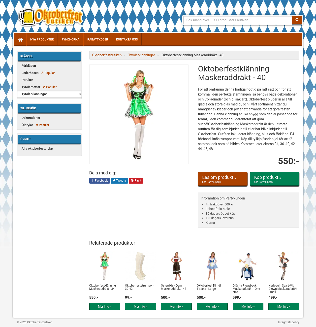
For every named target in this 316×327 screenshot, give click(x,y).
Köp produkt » (274, 179)
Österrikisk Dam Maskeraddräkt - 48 (174, 287)
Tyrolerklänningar (34, 94)
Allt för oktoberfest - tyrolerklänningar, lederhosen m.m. (53, 17)
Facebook (99, 181)
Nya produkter (42, 39)
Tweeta (119, 181)
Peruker (27, 80)
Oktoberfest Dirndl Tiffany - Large (209, 287)
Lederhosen (38, 73)
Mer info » (104, 306)
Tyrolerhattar (39, 87)
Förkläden (29, 65)
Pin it (136, 181)
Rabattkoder (97, 39)
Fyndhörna (70, 39)
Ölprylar (35, 125)
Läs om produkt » (222, 179)
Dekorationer (31, 118)
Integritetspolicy (288, 322)
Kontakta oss (127, 39)
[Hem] (20, 39)
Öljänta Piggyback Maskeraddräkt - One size (246, 289)
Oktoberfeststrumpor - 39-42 (139, 287)
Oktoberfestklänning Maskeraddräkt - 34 (102, 287)
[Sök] (297, 20)
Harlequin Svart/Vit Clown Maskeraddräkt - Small (283, 289)
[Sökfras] (238, 20)
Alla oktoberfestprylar (37, 148)
